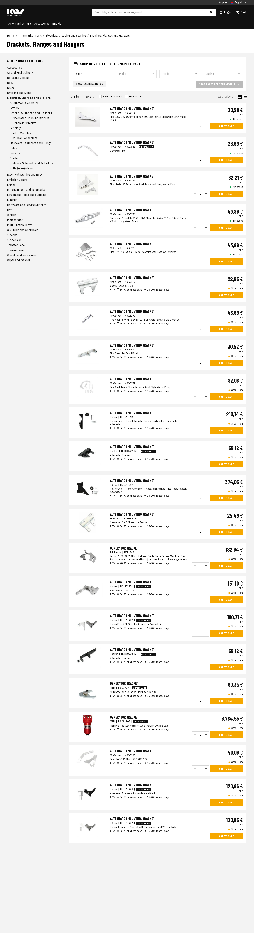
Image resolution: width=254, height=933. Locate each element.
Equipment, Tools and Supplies (26, 194)
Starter (14, 158)
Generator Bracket (24, 123)
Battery (14, 108)
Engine (11, 184)
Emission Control (17, 179)
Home (11, 35)
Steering (12, 235)
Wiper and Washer (18, 260)
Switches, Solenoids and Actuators (31, 163)
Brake (11, 87)
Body (10, 83)
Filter (75, 96)
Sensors (15, 153)
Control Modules (20, 133)
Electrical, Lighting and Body (25, 174)
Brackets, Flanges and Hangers (110, 35)
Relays (14, 148)
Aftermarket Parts (20, 23)
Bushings (15, 128)
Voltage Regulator (21, 168)
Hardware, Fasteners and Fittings (30, 143)
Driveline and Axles (19, 92)
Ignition (11, 215)
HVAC (10, 210)
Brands (56, 23)
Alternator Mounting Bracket (31, 118)
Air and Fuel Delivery (20, 72)
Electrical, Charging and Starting (66, 35)
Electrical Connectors (23, 138)
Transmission (15, 250)
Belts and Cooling (18, 77)
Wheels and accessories (22, 255)
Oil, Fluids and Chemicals (22, 230)
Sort (90, 96)
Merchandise (15, 220)
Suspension (14, 240)
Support (222, 2)
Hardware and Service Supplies (26, 205)
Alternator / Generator (24, 103)
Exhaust (12, 200)
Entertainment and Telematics (26, 189)
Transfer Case (16, 245)
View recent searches (89, 83)
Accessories (41, 23)
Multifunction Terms (19, 225)
